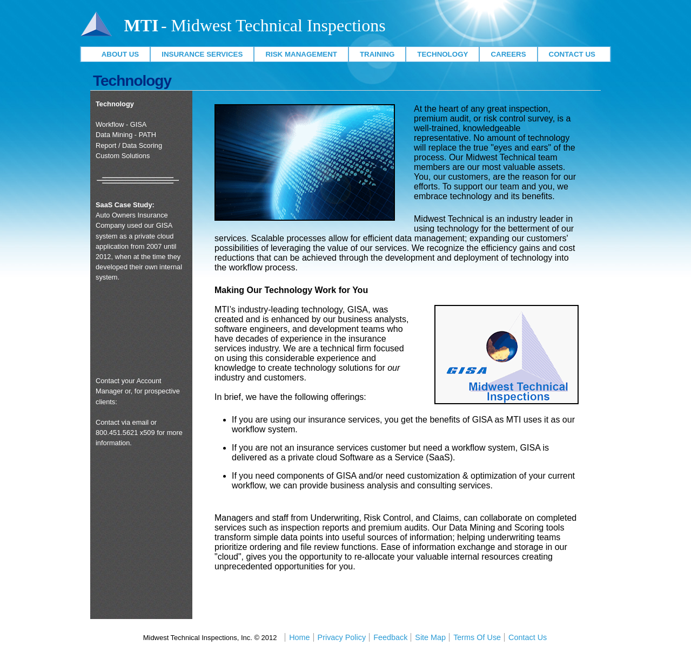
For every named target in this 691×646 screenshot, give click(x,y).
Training (377, 54)
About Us (115, 54)
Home (299, 637)
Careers (508, 54)
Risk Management (301, 54)
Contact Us (574, 54)
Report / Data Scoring (129, 145)
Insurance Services (202, 54)
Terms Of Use (477, 637)
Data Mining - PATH (126, 135)
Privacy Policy (342, 637)
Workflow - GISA (121, 124)
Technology (442, 54)
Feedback (390, 637)
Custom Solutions (123, 156)
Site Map (430, 637)
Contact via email (122, 422)
